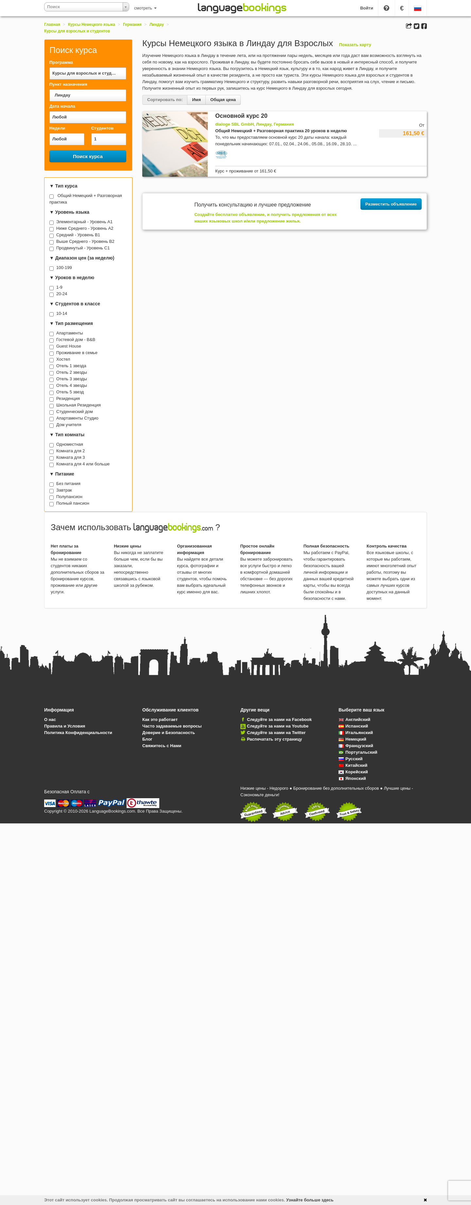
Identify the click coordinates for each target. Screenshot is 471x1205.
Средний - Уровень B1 (78, 234)
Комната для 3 (70, 457)
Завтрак (64, 490)
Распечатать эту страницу (274, 739)
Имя (196, 99)
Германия (132, 24)
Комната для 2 (70, 450)
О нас (50, 719)
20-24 (61, 293)
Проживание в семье (76, 352)
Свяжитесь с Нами (161, 745)
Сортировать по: (165, 99)
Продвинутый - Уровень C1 (83, 247)
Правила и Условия (64, 726)
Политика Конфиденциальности (78, 732)
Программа (61, 62)
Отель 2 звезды (71, 372)
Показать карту (355, 44)
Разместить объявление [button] (391, 204)
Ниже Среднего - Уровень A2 (84, 228)
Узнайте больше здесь (310, 1199)
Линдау (156, 24)
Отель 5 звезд (70, 391)
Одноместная (69, 444)
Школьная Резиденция (78, 405)
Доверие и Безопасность (168, 732)
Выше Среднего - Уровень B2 (85, 241)
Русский (351, 758)
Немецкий (352, 739)
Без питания (68, 483)
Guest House (68, 346)
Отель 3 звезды (71, 378)
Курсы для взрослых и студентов (77, 31)
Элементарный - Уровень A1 (84, 221)
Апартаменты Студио (77, 418)
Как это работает (160, 719)
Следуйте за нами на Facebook (279, 719)
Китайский (353, 765)
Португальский (358, 752)
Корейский (353, 771)
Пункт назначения (68, 84)
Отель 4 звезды (71, 385)
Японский (352, 778)
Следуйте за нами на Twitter (276, 732)
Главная (52, 24)
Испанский (353, 726)
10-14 (61, 313)
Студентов (102, 128)
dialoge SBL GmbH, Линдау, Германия (254, 124)
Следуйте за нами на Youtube (278, 726)
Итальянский (356, 732)
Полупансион (69, 496)
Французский (356, 745)
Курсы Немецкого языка (91, 24)
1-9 (59, 287)
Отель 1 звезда (71, 365)
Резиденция (68, 398)
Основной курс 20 (241, 116)
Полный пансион (72, 503)
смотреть (145, 8)
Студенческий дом (74, 411)
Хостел (63, 359)
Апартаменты (69, 333)
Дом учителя (68, 424)
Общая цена (223, 99)
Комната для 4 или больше (83, 463)
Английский (354, 719)
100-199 (64, 267)
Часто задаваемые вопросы (172, 726)
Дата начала (62, 106)
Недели (57, 128)
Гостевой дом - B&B (75, 339)
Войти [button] (366, 8)
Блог (147, 739)
